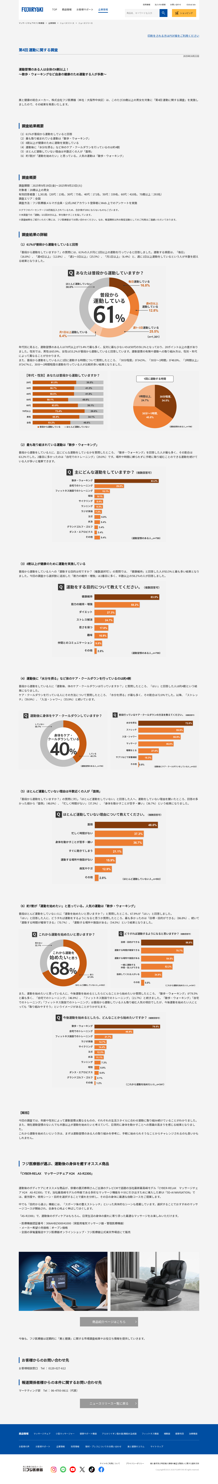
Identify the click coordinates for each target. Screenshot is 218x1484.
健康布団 (179, 1433)
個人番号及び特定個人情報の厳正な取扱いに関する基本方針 (174, 1463)
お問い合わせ (175, 4)
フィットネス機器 (150, 1433)
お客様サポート (84, 9)
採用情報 (146, 4)
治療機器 (193, 1433)
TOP (54, 9)
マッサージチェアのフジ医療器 (31, 23)
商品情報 (67, 9)
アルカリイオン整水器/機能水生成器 (119, 1433)
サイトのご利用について (110, 1463)
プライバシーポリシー (135, 1463)
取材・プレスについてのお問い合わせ (103, 1446)
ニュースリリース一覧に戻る (109, 1403)
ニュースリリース (67, 23)
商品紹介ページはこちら (109, 1321)
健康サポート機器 (88, 1433)
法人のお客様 (160, 4)
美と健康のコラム (135, 1446)
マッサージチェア (42, 1433)
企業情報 (103, 9)
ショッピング (186, 13)
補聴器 (167, 1433)
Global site (191, 4)
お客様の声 (24, 1446)
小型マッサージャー (65, 1433)
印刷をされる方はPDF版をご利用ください (173, 36)
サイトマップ (156, 1446)
